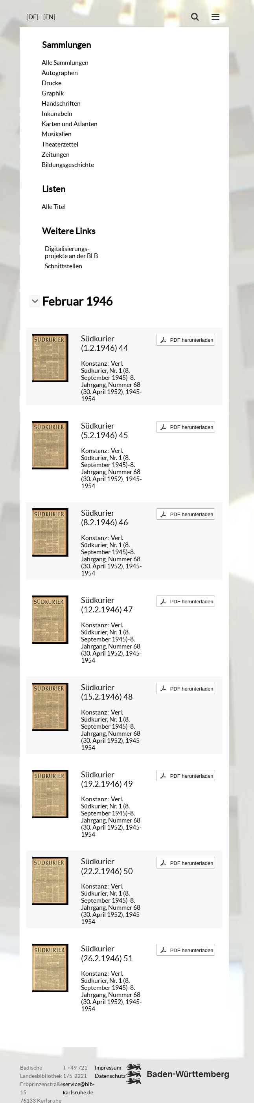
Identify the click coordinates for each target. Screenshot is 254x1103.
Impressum (108, 1068)
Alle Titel (54, 206)
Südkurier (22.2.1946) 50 (107, 866)
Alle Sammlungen (65, 62)
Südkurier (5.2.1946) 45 (104, 430)
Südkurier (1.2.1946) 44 (104, 343)
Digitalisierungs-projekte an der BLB (71, 252)
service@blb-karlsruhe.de (79, 1088)
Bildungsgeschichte (68, 164)
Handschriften (61, 103)
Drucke (51, 82)
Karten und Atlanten (70, 123)
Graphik (53, 93)
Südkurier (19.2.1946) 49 (107, 779)
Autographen (60, 72)
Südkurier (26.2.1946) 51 (107, 953)
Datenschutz (110, 1076)
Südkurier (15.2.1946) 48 (107, 692)
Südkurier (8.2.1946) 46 (104, 517)
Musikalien (57, 133)
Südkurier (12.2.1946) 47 (107, 604)
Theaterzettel (60, 144)
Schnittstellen (63, 265)
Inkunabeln (57, 113)
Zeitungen (56, 154)
